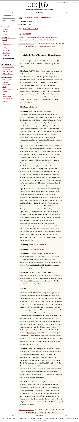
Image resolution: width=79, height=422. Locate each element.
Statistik (4, 42)
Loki (46, 335)
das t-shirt (5, 101)
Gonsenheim (6, 84)
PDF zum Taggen (7, 71)
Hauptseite (5, 29)
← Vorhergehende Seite (26, 44)
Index (4, 61)
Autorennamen (6, 50)
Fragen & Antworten (8, 67)
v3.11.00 (43, 418)
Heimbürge (21, 40)
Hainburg (33, 107)
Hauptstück (27, 34)
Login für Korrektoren (71, 2)
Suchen (4, 31)
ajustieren (5, 91)
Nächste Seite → (51, 46)
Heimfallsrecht (50, 40)
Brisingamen (31, 333)
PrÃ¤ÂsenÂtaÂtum (8, 99)
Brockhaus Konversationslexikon (37, 17)
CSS (44, 420)
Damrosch (42, 244)
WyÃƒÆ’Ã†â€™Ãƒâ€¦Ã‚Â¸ (10, 89)
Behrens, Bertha (39, 249)
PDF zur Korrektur (7, 74)
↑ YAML (37, 418)
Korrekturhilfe (6, 69)
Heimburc (47, 37)
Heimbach (40, 37)
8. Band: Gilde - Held (30, 29)
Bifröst (52, 295)
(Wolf (4, 87)
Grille (28, 278)
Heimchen (29, 40)
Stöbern (4, 34)
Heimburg (54, 37)
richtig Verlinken (7, 44)
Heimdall (36, 40)
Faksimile (42, 46)
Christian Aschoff (70, 418)
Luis (3, 94)
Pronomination (6, 96)
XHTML (40, 420)
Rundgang (5, 55)
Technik (4, 40)
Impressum (60, 2)
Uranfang (5, 82)
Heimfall (42, 40)
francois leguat (6, 80)
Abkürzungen (6, 53)
